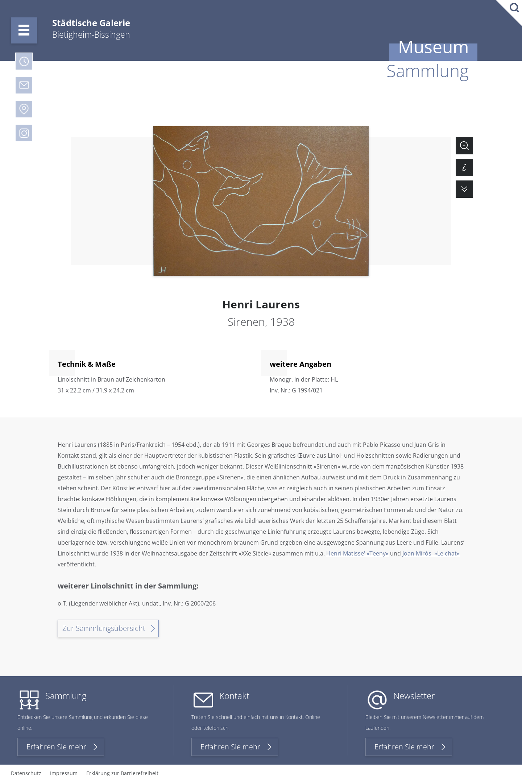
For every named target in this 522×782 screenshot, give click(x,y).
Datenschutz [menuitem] (26, 773)
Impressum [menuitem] (64, 773)
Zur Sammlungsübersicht (103, 628)
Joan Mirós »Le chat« (431, 553)
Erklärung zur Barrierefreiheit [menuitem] (122, 773)
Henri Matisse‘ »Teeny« (357, 553)
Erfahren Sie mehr (56, 747)
